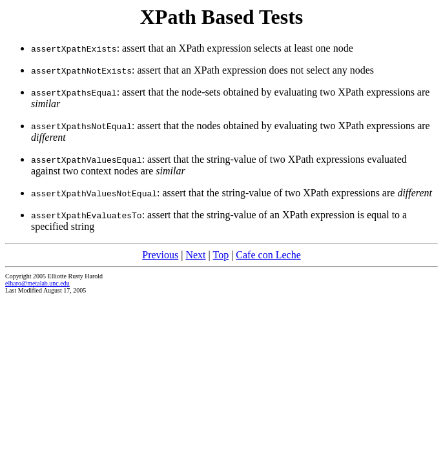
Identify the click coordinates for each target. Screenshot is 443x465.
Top (220, 254)
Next (195, 254)
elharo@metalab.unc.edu (37, 283)
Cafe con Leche (268, 254)
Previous (160, 254)
